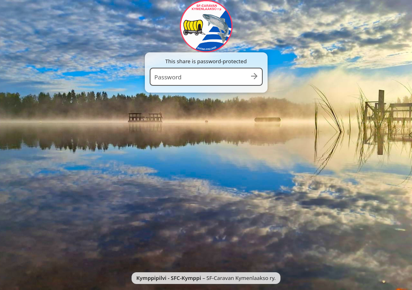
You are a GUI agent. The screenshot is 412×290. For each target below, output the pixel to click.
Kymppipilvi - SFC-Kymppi (168, 278)
